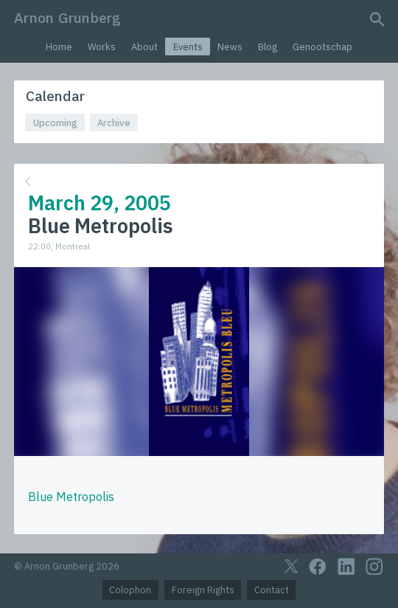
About (144, 47)
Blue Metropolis (71, 496)
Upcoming (55, 123)
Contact (271, 590)
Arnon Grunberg (67, 17)
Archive (113, 123)
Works (102, 47)
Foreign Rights (203, 590)
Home (59, 47)
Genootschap (322, 47)
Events (188, 47)
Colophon (130, 590)
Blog (267, 47)
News (229, 47)
